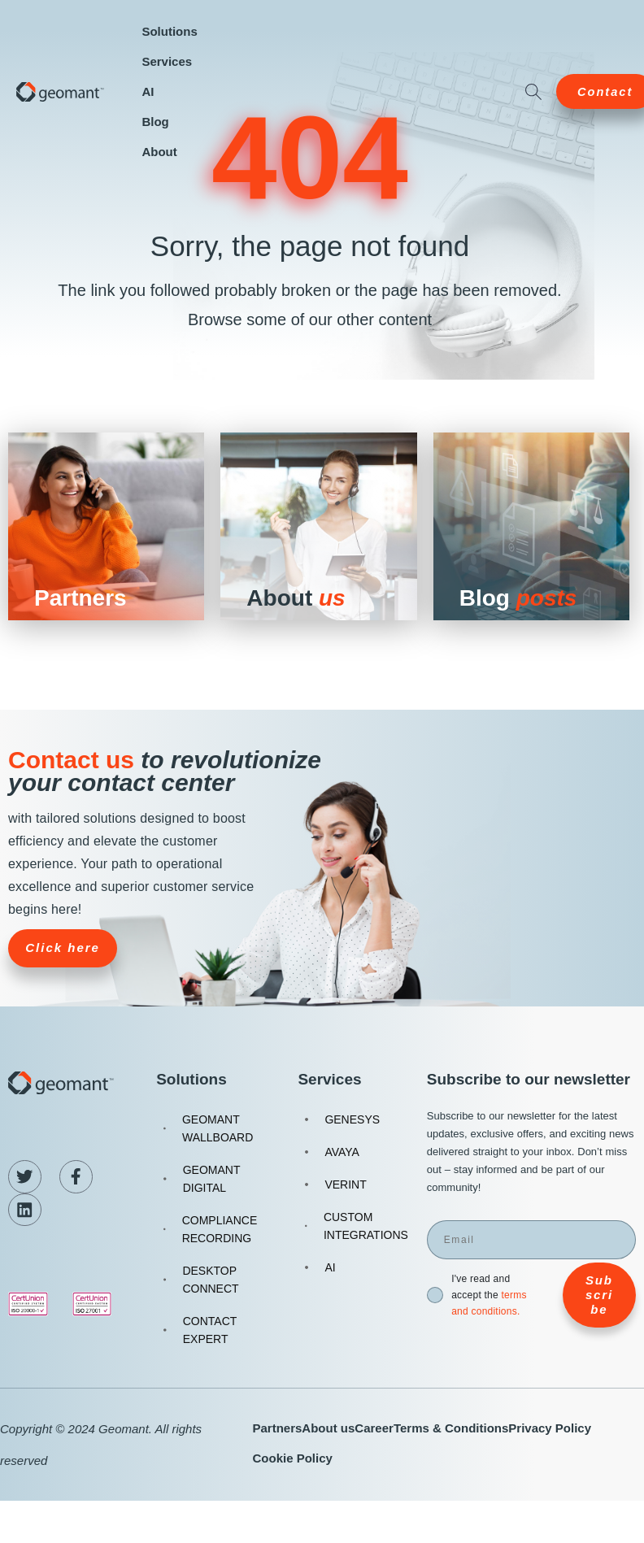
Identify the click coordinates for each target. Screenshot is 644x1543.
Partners (277, 1428)
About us (328, 1428)
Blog (154, 121)
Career (374, 1428)
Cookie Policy (292, 1458)
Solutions (169, 31)
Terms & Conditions (451, 1428)
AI (147, 91)
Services (166, 61)
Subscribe (599, 1302)
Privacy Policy (549, 1428)
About (158, 152)
